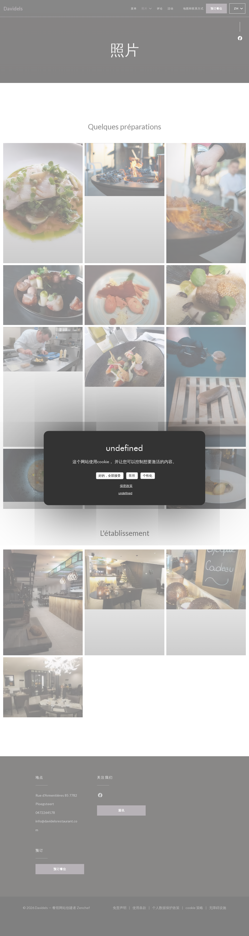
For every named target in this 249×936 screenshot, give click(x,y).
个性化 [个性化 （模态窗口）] (147, 475)
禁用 (132, 475)
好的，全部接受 (109, 475)
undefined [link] (125, 493)
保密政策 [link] (126, 485)
